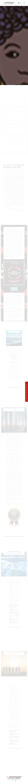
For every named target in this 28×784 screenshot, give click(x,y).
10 (27, 398)
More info (11, 382)
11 (27, 400)
